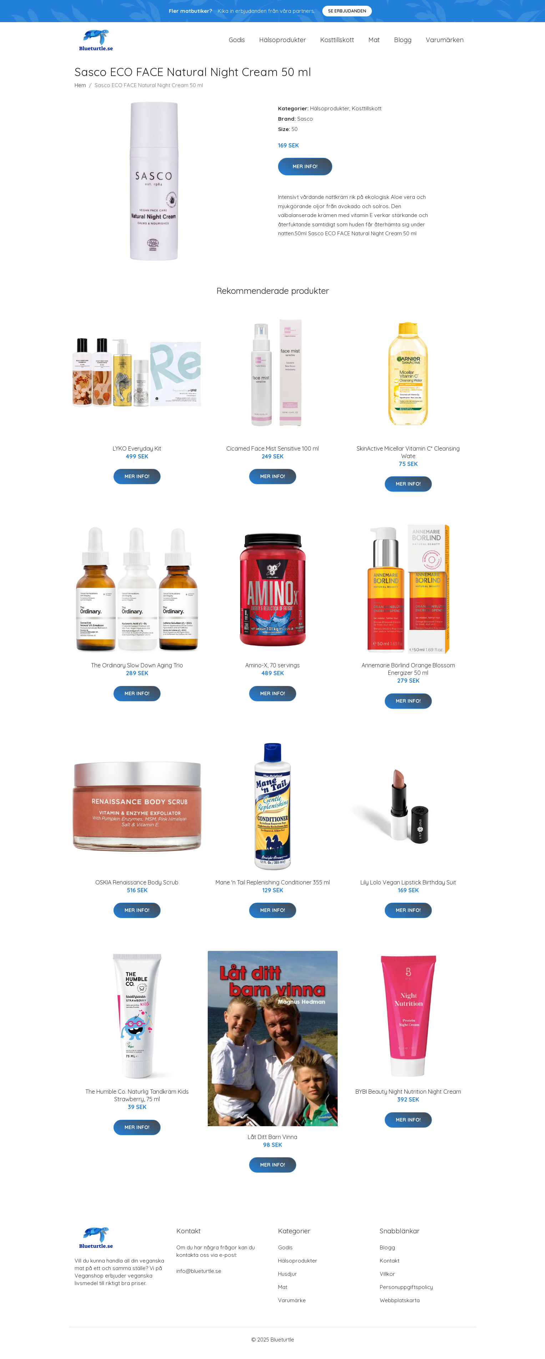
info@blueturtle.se (198, 1278)
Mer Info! (305, 173)
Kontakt (389, 1267)
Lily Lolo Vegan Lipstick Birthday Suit (408, 889)
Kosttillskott (337, 43)
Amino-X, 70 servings (272, 672)
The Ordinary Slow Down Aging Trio (137, 672)
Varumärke (292, 1307)
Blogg (403, 43)
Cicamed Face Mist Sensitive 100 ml (272, 455)
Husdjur (287, 1281)
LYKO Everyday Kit (137, 455)
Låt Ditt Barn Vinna (272, 1144)
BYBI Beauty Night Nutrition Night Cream (408, 1098)
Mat (374, 43)
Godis (237, 43)
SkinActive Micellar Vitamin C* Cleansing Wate (408, 459)
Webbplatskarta (400, 1307)
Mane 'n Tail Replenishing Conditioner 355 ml (273, 889)
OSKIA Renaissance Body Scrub (136, 889)
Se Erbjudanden (347, 11)
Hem (80, 92)
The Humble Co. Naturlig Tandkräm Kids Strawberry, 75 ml (137, 1102)
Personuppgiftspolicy (406, 1294)
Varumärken (445, 43)
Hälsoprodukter (282, 43)
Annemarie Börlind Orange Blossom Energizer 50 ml (408, 676)
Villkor (387, 1281)
